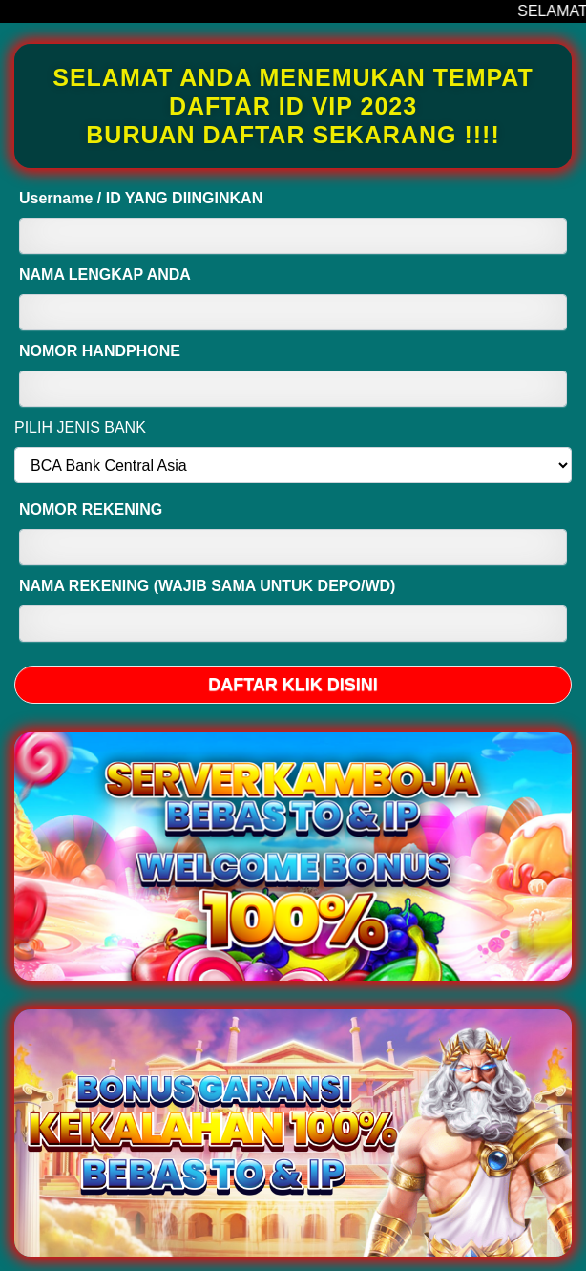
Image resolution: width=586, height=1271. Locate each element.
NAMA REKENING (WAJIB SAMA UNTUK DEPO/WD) (207, 586)
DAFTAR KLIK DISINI (293, 684)
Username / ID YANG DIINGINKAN (140, 198)
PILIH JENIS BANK (80, 427)
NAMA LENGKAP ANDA (105, 274)
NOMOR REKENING (90, 509)
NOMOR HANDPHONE (99, 351)
